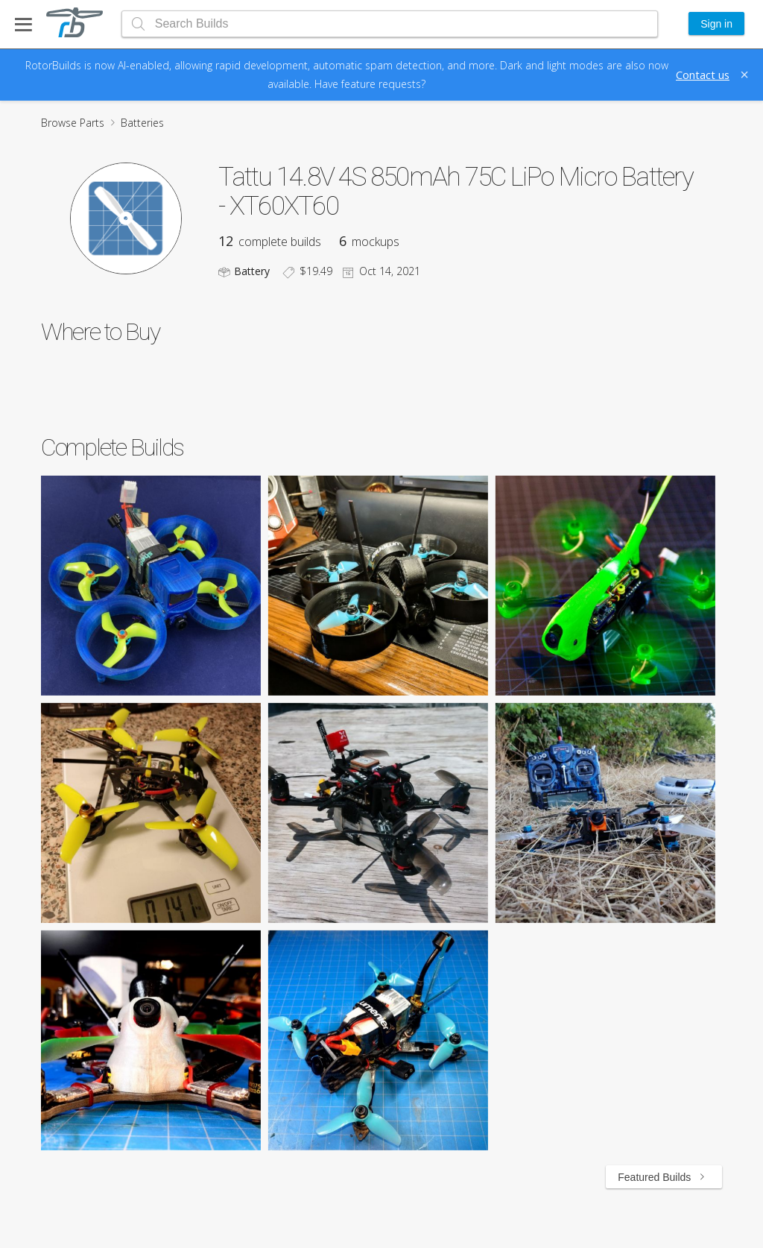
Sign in (716, 24)
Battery (252, 271)
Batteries (142, 123)
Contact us (702, 74)
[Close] (744, 74)
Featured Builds (664, 1177)
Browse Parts (72, 123)
